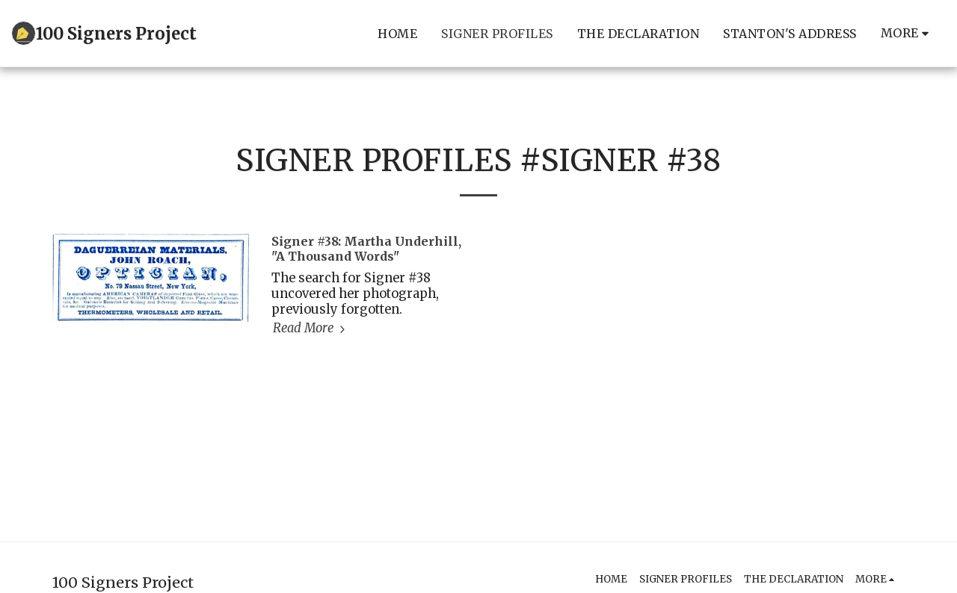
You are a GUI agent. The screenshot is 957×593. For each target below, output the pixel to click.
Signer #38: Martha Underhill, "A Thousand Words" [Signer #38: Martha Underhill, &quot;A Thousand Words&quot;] (366, 249)
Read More (311, 328)
